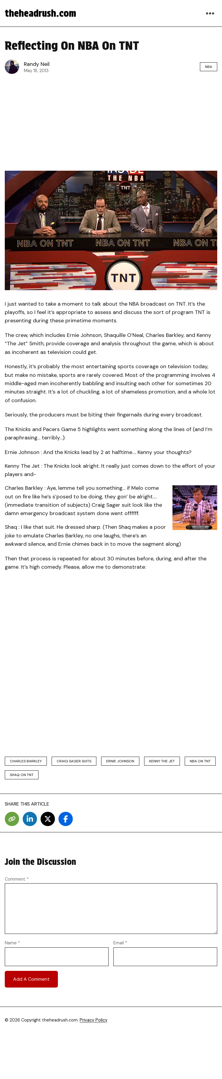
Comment (17, 879)
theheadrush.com (40, 13)
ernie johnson (120, 761)
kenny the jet (162, 761)
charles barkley (26, 761)
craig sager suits (74, 761)
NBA (208, 66)
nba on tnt (200, 761)
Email (120, 943)
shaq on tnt (21, 774)
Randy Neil (37, 64)
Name (12, 943)
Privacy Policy (93, 1020)
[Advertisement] (111, 122)
